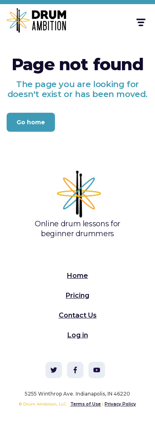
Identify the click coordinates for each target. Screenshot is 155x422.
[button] (140, 22)
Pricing (77, 295)
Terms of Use (85, 404)
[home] (31, 22)
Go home (31, 122)
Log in (77, 335)
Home (77, 276)
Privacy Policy (120, 404)
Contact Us (78, 315)
